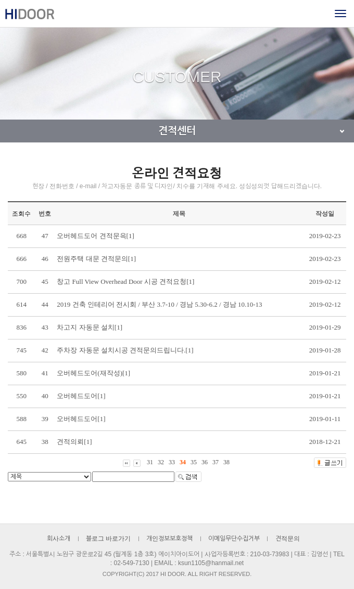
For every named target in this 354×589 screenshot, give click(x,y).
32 (161, 462)
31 (150, 462)
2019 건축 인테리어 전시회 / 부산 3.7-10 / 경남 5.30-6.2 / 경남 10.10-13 (159, 304)
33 (172, 462)
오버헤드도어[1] (81, 396)
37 (215, 462)
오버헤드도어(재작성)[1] (93, 373)
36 (204, 462)
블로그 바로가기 (108, 538)
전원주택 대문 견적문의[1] (96, 259)
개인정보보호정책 (169, 538)
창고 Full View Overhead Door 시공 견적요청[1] (125, 281)
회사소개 (58, 538)
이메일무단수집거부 (234, 538)
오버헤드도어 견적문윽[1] (95, 236)
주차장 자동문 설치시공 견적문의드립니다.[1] (125, 350)
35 (194, 462)
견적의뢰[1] (74, 442)
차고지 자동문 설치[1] (89, 327)
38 (226, 462)
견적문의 (287, 538)
